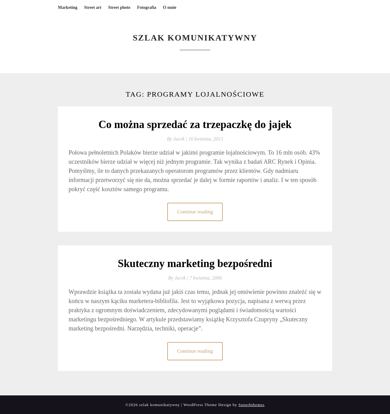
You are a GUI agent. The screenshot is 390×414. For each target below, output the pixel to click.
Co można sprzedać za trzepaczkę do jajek (195, 124)
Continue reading (195, 212)
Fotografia (146, 7)
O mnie (169, 7)
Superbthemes (252, 404)
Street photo (119, 7)
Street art (92, 7)
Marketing (67, 7)
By (177, 138)
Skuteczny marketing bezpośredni (195, 263)
